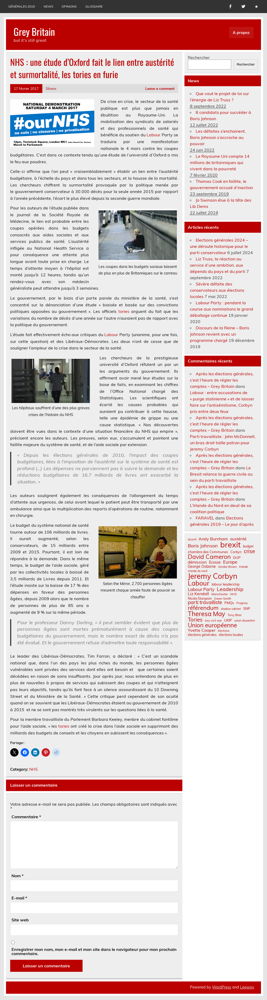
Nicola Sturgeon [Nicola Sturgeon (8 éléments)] (200, 598)
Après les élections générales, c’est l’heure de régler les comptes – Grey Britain (222, 380)
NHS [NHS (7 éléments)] (233, 594)
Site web (20, 920)
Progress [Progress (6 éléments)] (242, 603)
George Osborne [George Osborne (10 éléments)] (202, 566)
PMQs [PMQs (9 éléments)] (229, 603)
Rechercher (199, 57)
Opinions (69, 6)
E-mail (19, 898)
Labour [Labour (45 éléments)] (198, 583)
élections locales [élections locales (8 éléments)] (231, 634)
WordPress (221, 987)
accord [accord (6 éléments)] (192, 539)
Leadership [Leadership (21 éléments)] (230, 589)
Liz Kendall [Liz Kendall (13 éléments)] (198, 594)
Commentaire (26, 817)
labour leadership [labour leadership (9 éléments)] (226, 584)
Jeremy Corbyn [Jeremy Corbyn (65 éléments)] (212, 576)
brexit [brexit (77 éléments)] (230, 544)
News (48, 6)
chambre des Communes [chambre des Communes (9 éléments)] (208, 552)
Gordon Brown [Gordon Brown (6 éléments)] (227, 566)
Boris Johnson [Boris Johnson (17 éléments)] (203, 545)
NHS (33, 769)
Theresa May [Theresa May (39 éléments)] (206, 614)
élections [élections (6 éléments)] (223, 630)
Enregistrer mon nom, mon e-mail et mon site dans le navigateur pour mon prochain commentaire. (94, 951)
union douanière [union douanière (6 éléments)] (244, 620)
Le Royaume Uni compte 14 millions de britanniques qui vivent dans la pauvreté (219, 162)
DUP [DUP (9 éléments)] (237, 557)
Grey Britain (34, 31)
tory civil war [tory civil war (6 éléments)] (213, 620)
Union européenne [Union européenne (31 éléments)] (212, 625)
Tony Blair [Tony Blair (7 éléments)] (235, 615)
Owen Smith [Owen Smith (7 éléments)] (222, 598)
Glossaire (94, 6)
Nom (17, 876)
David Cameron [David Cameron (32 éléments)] (209, 557)
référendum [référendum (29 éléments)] (203, 608)
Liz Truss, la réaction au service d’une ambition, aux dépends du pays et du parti (217, 265)
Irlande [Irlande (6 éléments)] (243, 566)
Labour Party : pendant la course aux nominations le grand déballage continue (221, 309)
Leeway (247, 987)
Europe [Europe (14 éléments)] (230, 562)
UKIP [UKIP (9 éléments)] (228, 620)
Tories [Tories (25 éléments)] (195, 619)
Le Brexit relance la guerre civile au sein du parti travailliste (221, 474)
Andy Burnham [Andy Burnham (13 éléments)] (213, 539)
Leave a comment (160, 88)
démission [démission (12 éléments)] (197, 562)
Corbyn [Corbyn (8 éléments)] (235, 551)
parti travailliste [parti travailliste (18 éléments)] (205, 602)
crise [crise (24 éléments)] (249, 551)
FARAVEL (205, 518)
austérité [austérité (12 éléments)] (238, 539)
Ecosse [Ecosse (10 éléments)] (215, 562)
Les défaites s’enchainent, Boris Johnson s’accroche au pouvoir (218, 137)
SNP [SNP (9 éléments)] (246, 608)
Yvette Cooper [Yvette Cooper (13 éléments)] (202, 630)
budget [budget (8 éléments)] (248, 546)
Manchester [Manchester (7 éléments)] (219, 594)
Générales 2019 (21, 6)
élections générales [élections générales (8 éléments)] (202, 634)
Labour (153, 134)
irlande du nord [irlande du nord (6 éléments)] (197, 571)
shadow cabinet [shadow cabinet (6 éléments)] (231, 608)
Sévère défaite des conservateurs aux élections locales (217, 290)
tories (123, 311)
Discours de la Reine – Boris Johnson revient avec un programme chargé (219, 334)
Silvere (51, 88)
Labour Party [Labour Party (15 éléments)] (201, 589)
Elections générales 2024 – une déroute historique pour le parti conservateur (219, 246)
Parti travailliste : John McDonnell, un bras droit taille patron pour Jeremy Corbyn (223, 443)
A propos (241, 32)
